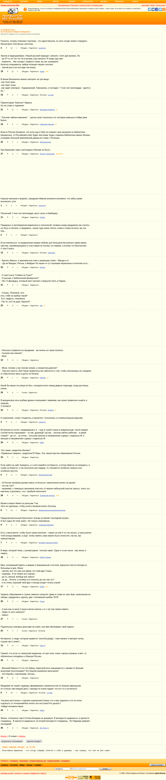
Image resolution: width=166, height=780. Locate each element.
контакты (18, 773)
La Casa (51, 95)
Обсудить (24, 48)
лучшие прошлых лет (37, 761)
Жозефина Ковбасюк (47, 110)
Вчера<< (4, 736)
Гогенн (42, 601)
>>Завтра (21, 736)
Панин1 (42, 267)
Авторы (103, 1)
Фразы (56, 1)
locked (42, 71)
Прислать (119, 1)
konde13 (51, 410)
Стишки (71, 1)
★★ (47, 71)
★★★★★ (59, 154)
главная (4, 765)
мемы (22, 765)
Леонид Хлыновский (47, 154)
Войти (153, 5)
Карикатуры (87, 1)
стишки (37, 765)
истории (14, 765)
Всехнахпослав (45, 142)
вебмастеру (35, 773)
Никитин (43, 378)
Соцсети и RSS (85, 5)
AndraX (42, 217)
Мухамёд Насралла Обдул (48, 543)
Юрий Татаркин (45, 557)
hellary (42, 710)
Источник (43, 95)
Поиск (135, 1)
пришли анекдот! (157, 765)
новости (43, 773)
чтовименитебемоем (46, 525)
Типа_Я (42, 646)
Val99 (42, 443)
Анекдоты (7, 1)
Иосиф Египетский (45, 475)
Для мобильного (64, 5)
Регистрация (160, 5)
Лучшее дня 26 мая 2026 (10, 5)
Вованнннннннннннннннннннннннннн (52, 510)
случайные (65, 761)
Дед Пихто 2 (44, 728)
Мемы (39, 1)
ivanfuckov (51, 253)
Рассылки (74, 5)
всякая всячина (53, 761)
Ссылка (24, 392)
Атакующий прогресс (47, 496)
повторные (23, 761)
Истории (24, 1)
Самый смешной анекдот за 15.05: (19, 747)
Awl (41, 306)
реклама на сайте (7, 773)
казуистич (42, 48)
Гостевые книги (97, 5)
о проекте (26, 773)
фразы (29, 765)
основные (14, 761)
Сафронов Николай (47, 124)
